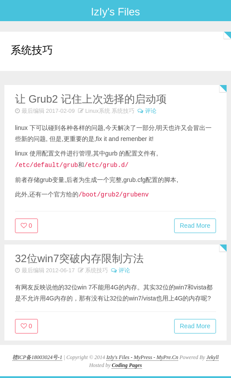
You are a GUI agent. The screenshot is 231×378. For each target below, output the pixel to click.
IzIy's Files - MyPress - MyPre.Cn (142, 357)
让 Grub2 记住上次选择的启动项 (91, 99)
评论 (150, 110)
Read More (195, 225)
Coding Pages (127, 365)
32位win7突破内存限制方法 (79, 258)
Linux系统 (97, 110)
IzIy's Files (115, 12)
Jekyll (212, 357)
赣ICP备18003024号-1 (37, 357)
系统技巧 (123, 110)
